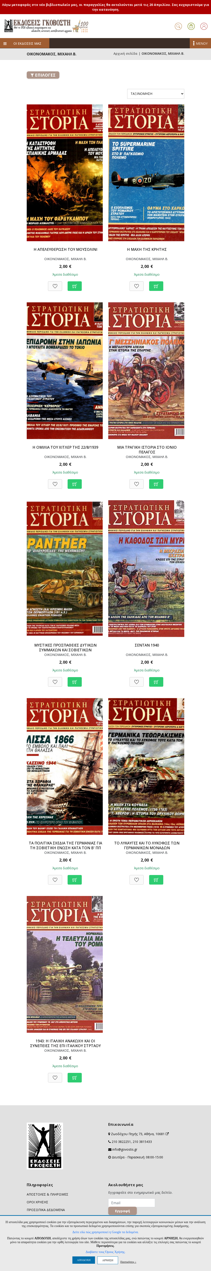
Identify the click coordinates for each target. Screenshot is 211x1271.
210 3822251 (121, 1141)
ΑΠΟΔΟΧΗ (83, 1260)
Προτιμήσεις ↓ (128, 1261)
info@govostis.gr (124, 1149)
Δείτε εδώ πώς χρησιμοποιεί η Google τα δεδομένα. (105, 1232)
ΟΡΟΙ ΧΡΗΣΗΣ (37, 1202)
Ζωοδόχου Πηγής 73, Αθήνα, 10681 (140, 1134)
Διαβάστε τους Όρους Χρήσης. (105, 1252)
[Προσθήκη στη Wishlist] (55, 284)
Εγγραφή (123, 1212)
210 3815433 (142, 1141)
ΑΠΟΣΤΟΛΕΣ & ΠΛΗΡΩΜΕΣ (47, 1194)
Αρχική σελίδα (125, 53)
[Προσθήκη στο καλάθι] (74, 284)
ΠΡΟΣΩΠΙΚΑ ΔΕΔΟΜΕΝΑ (46, 1210)
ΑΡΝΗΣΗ (107, 1260)
